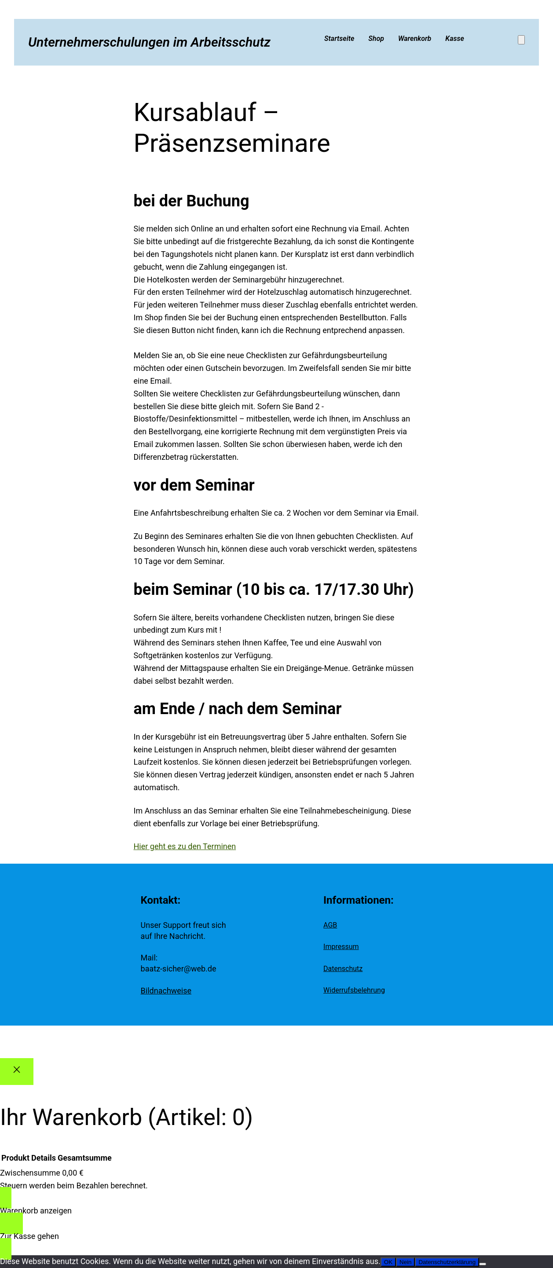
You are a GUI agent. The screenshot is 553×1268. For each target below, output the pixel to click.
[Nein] (482, 1264)
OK (388, 1262)
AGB (330, 925)
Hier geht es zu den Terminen (185, 846)
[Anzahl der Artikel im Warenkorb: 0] (521, 39)
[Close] (16, 1071)
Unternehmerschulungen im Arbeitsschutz (149, 42)
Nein (405, 1262)
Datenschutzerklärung (447, 1262)
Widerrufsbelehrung (354, 990)
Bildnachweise (166, 990)
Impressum (341, 946)
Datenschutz (343, 968)
